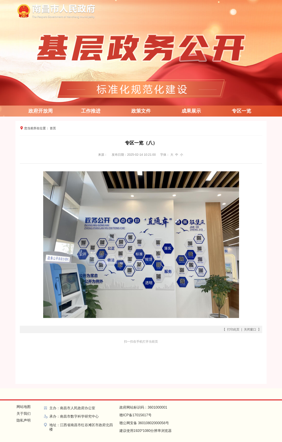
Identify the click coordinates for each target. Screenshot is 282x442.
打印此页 (233, 329)
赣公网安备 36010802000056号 (144, 423)
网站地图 (24, 407)
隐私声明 (24, 420)
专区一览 (241, 111)
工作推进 (90, 111)
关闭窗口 (250, 329)
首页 (53, 128)
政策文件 (141, 111)
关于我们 (24, 413)
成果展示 (191, 111)
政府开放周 (40, 111)
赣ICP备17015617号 (135, 415)
